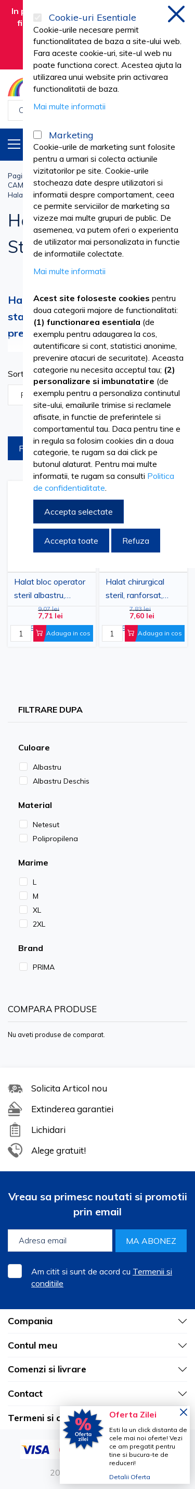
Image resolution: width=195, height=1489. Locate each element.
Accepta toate (71, 540)
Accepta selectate (78, 511)
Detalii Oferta (129, 1477)
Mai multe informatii (69, 106)
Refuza (135, 540)
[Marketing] (37, 135)
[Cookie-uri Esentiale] (37, 17)
